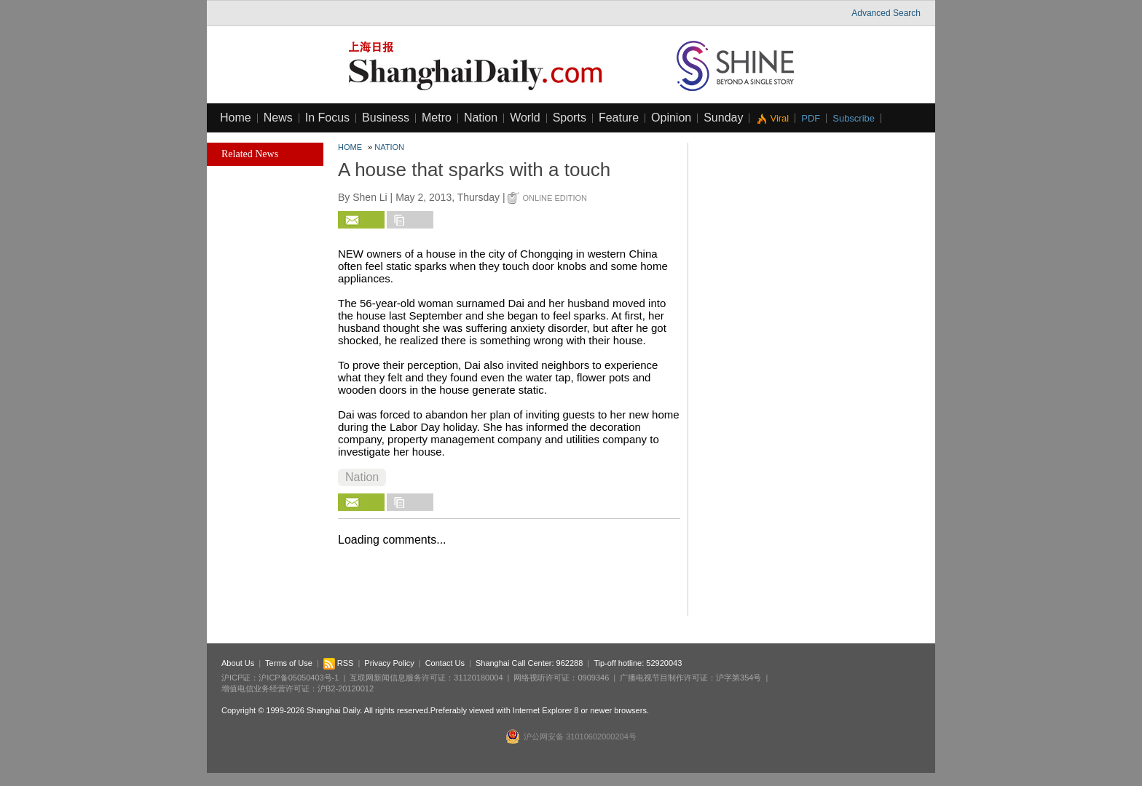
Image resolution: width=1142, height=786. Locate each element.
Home (235, 117)
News (278, 117)
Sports (569, 117)
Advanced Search (886, 13)
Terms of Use (288, 663)
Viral (779, 118)
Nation (480, 117)
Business (385, 117)
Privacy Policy (389, 663)
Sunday (723, 117)
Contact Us (445, 663)
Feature (619, 117)
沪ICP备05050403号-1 (299, 677)
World (525, 117)
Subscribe (853, 118)
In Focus (327, 117)
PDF (810, 118)
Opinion (671, 117)
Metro (437, 117)
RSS (338, 663)
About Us (237, 663)
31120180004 (478, 677)
